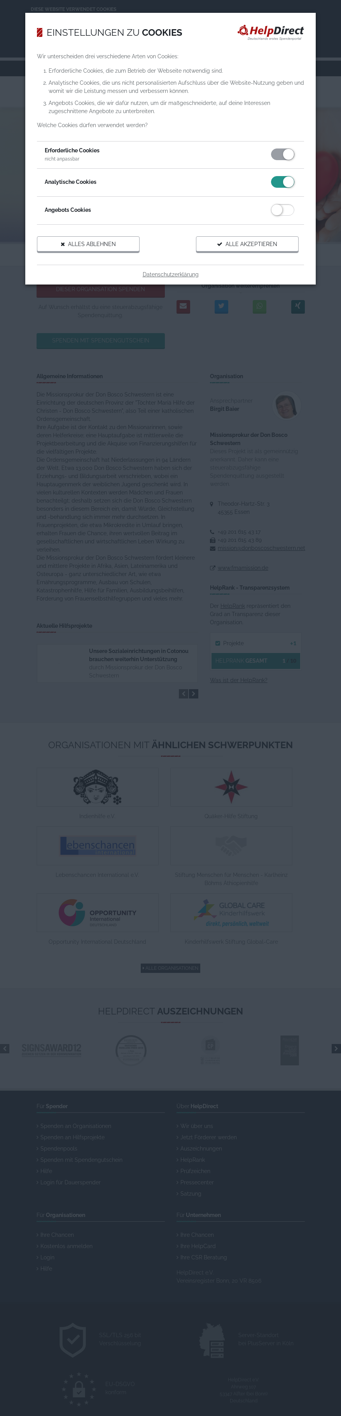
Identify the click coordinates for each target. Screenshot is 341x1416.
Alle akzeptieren (244, 247)
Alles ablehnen (91, 247)
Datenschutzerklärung (171, 277)
